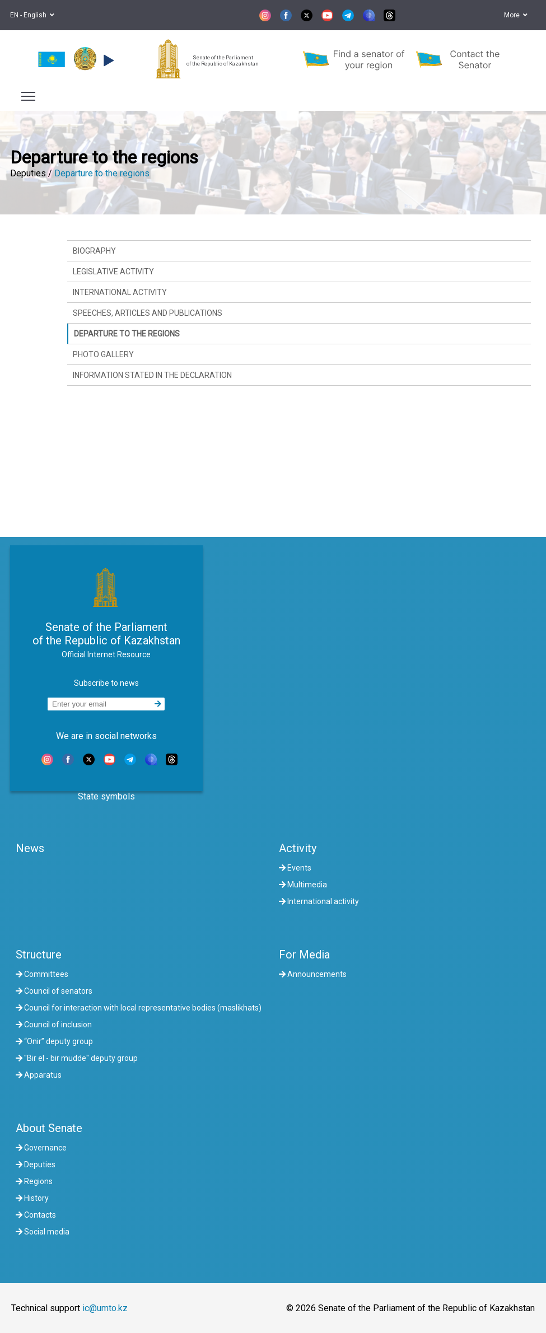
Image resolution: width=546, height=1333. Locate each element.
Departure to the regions (102, 173)
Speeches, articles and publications (147, 312)
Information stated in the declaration (152, 375)
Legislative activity (113, 271)
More (516, 15)
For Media (304, 954)
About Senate (49, 1128)
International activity (120, 292)
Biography (94, 250)
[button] (107, 60)
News (30, 848)
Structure (39, 954)
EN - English (32, 15)
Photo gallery (103, 354)
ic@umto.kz (105, 1308)
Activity (297, 848)
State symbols (106, 796)
